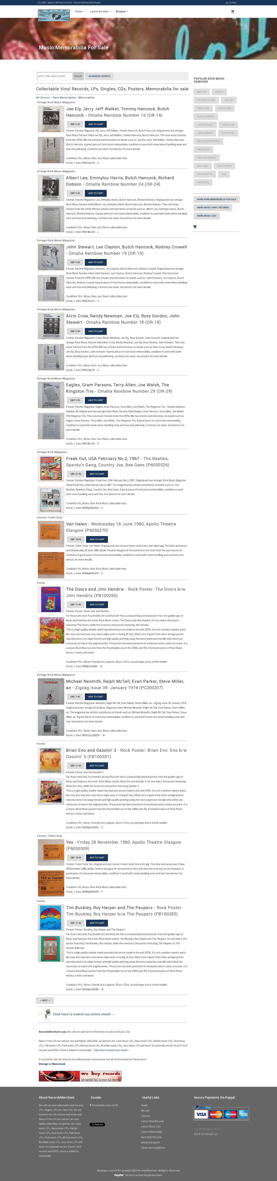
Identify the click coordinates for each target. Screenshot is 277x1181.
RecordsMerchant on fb (104, 1105)
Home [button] (80, 11)
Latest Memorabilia (151, 1131)
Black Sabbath (205, 116)
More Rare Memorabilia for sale (216, 199)
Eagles (219, 92)
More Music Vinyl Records (213, 207)
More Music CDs (206, 215)
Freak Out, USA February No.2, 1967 (102, 458)
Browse (122, 11)
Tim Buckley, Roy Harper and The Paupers (109, 907)
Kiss (224, 174)
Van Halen (76, 524)
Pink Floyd (203, 108)
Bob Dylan (228, 124)
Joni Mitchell (205, 124)
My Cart (145, 1110)
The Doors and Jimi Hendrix (95, 589)
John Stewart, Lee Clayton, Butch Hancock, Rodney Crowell (126, 247)
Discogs (43, 1064)
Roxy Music (228, 133)
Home (144, 1105)
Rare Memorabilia (64, 97)
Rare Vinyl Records (151, 1137)
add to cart (95, 124)
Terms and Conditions (153, 1147)
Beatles (201, 92)
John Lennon (205, 133)
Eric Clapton (205, 174)
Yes (69, 842)
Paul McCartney (206, 157)
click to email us (206, 1133)
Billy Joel (202, 166)
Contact (231, 2)
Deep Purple (224, 166)
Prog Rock (203, 149)
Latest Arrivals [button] (100, 11)
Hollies (228, 100)
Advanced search (99, 76)
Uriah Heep (225, 108)
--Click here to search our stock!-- (110, 1050)
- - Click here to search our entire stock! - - (77, 1014)
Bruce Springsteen (208, 141)
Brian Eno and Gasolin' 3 (91, 750)
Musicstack (58, 1064)
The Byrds (203, 182)
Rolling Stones (206, 100)
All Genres (42, 97)
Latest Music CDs (151, 1126)
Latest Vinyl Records (152, 1121)
